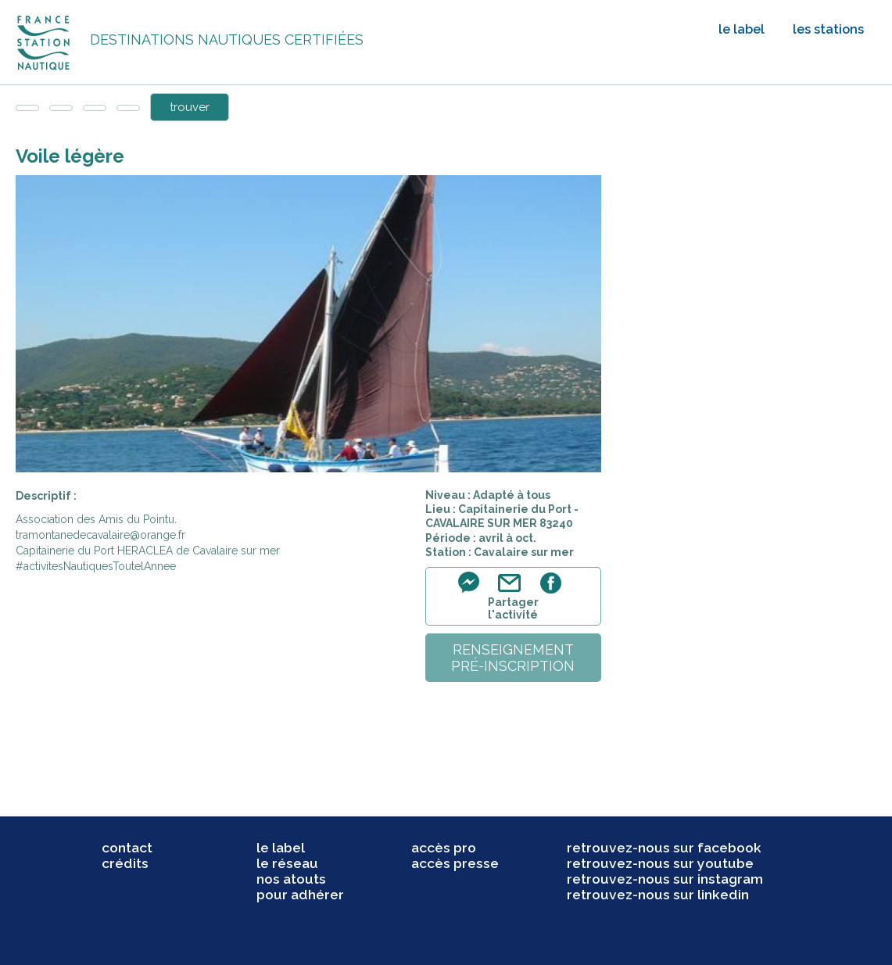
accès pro (443, 848)
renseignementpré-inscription (513, 657)
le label (741, 29)
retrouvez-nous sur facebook (664, 848)
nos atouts (291, 879)
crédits (125, 863)
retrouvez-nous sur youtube (660, 863)
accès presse (455, 863)
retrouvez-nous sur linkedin (658, 894)
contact (127, 848)
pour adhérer (300, 894)
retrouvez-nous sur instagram (665, 879)
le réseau (287, 863)
